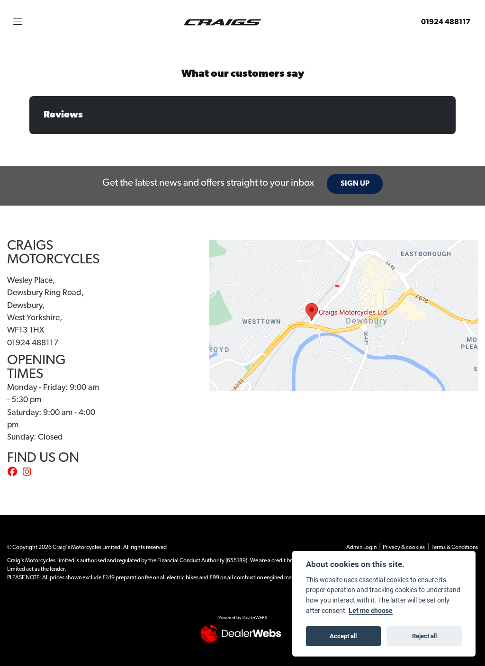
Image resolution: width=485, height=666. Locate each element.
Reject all (424, 635)
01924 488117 (445, 22)
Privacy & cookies (404, 547)
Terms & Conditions (454, 547)
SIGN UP (355, 184)
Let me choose (371, 610)
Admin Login (361, 547)
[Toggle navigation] (17, 22)
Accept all (343, 635)
